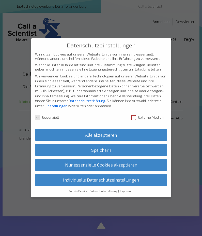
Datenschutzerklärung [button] (103, 186)
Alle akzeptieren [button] (101, 130)
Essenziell (47, 113)
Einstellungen (56, 101)
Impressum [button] (126, 186)
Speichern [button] (101, 145)
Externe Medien (147, 113)
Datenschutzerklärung (87, 96)
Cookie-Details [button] (78, 186)
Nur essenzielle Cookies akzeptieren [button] (101, 160)
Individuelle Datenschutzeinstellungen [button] (101, 175)
